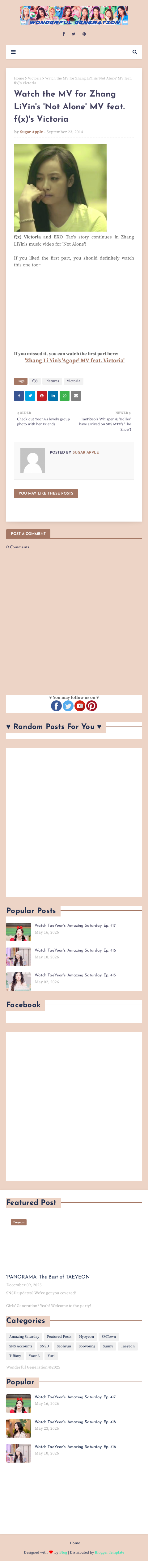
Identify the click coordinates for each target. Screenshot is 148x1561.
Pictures (52, 381)
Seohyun (64, 1346)
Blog (63, 1552)
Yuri (51, 1356)
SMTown (109, 1336)
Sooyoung (87, 1346)
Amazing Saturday (24, 1336)
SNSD (44, 1346)
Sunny (108, 1346)
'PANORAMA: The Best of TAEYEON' (48, 1277)
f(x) (35, 381)
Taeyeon (128, 1346)
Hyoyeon (86, 1336)
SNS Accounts (20, 1346)
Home (19, 78)
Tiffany (15, 1356)
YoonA (34, 1356)
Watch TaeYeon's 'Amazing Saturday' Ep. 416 (75, 950)
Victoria (34, 78)
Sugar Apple (31, 131)
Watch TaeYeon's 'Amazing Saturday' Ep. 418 (75, 1422)
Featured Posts (59, 1336)
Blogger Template (109, 1552)
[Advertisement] (74, 822)
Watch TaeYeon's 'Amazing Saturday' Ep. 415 (75, 975)
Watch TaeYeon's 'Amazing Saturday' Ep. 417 (75, 926)
